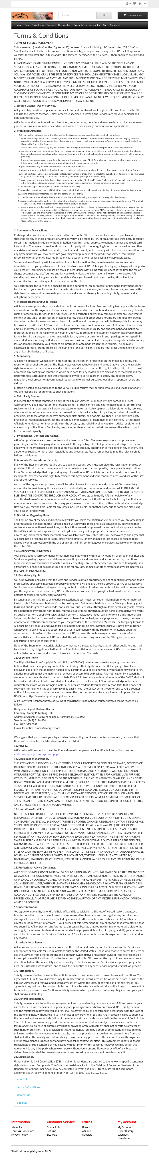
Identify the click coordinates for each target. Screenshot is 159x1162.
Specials (78, 25)
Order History (126, 1131)
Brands (86, 1127)
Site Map (22, 1102)
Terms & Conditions (28, 1087)
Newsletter (124, 1138)
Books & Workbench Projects (40, 25)
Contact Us (23, 1095)
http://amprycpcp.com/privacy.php (37, 754)
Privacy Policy (19, 1134)
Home (19, 25)
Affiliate (86, 1131)
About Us (22, 1079)
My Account (125, 1127)
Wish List (123, 1134)
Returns (51, 1131)
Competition (64, 25)
